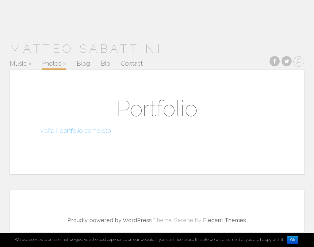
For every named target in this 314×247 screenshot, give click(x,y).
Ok (292, 240)
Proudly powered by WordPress (109, 220)
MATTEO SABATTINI (86, 49)
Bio (105, 63)
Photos (54, 63)
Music (20, 63)
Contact (132, 63)
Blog (83, 63)
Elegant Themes (224, 220)
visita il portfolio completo (75, 130)
